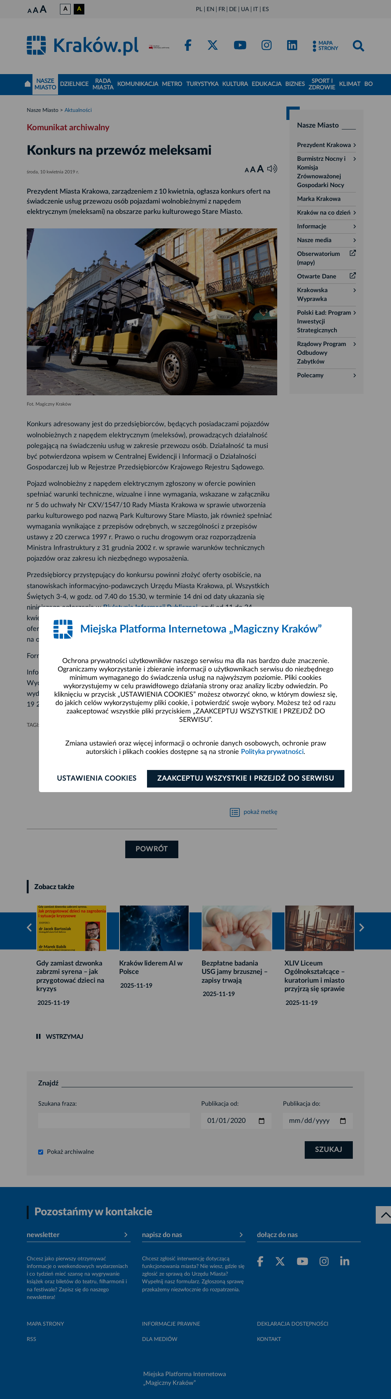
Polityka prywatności (272, 752)
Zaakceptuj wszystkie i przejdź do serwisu (245, 778)
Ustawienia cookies (97, 778)
